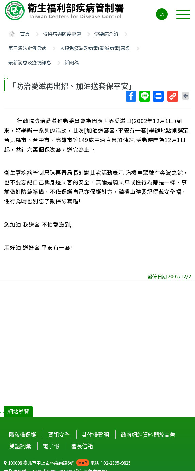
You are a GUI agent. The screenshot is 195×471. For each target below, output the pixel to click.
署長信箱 (82, 446)
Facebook (130, 96)
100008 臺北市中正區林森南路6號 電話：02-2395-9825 (67, 462)
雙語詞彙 (20, 446)
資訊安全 (59, 434)
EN (162, 14)
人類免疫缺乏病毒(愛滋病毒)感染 (95, 47)
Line (144, 96)
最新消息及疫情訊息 (29, 62)
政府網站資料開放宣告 (148, 434)
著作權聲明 (95, 434)
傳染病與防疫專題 (62, 33)
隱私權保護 (22, 434)
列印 (158, 96)
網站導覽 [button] (18, 411)
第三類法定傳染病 (27, 47)
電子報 (51, 446)
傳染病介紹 (106, 33)
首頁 (25, 33)
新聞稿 (71, 62)
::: (6, 76)
